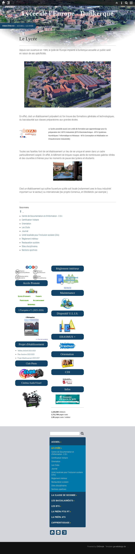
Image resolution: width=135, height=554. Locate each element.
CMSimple (100, 546)
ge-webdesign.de (119, 546)
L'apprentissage (60, 522)
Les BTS (55, 506)
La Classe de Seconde (63, 495)
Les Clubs (26, 227)
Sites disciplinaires (29, 246)
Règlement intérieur (30, 238)
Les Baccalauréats (62, 500)
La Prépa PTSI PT (60, 511)
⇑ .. (21, 211)
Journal (25, 231)
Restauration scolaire (30, 242)
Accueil (20, 26)
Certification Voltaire (30, 219)
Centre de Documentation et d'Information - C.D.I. (42, 216)
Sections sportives (29, 250)
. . (128, 546)
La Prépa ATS (58, 517)
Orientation (26, 223)
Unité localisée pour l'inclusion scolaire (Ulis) (40, 235)
